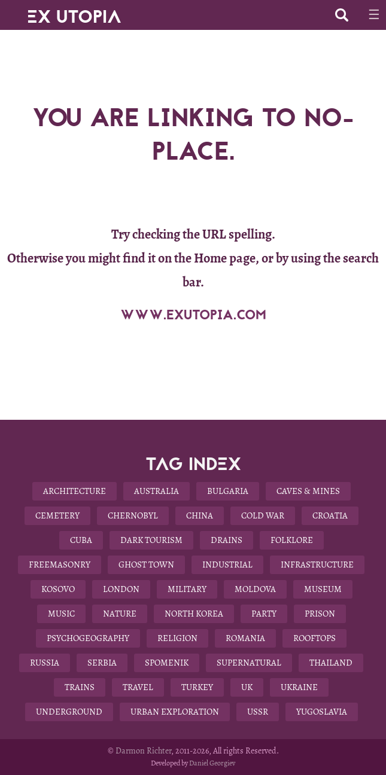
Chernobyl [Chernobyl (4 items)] (133, 515)
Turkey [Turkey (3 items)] (197, 687)
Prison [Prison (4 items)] (320, 614)
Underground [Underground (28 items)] (69, 712)
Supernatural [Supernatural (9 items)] (249, 663)
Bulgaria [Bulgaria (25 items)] (227, 491)
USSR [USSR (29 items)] (257, 712)
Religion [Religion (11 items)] (177, 638)
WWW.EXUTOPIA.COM (193, 315)
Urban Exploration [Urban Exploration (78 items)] (174, 712)
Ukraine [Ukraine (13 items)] (299, 687)
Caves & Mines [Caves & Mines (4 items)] (308, 491)
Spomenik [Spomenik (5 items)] (167, 663)
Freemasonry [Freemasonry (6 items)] (59, 564)
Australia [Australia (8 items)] (156, 491)
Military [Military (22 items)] (187, 589)
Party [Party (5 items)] (263, 614)
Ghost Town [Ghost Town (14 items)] (146, 564)
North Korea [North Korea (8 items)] (194, 614)
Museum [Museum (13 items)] (323, 589)
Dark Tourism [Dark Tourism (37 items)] (151, 540)
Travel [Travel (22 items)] (138, 687)
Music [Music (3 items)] (61, 614)
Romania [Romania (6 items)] (245, 638)
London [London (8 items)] (121, 589)
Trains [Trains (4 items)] (80, 687)
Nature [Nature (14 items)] (119, 614)
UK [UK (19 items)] (247, 687)
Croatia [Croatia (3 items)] (330, 515)
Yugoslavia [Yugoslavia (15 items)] (321, 712)
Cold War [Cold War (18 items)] (262, 515)
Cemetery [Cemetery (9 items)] (57, 515)
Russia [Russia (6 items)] (44, 663)
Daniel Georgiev (212, 763)
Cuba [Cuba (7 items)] (81, 540)
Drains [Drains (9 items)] (226, 540)
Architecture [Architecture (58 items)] (74, 491)
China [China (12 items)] (199, 515)
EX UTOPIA (74, 12)
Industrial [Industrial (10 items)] (227, 564)
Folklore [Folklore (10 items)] (291, 540)
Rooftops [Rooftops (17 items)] (314, 638)
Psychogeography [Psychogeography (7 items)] (88, 638)
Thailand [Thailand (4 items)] (330, 663)
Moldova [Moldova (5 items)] (255, 589)
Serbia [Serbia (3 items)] (102, 663)
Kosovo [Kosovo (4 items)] (58, 589)
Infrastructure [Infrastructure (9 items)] (317, 564)
